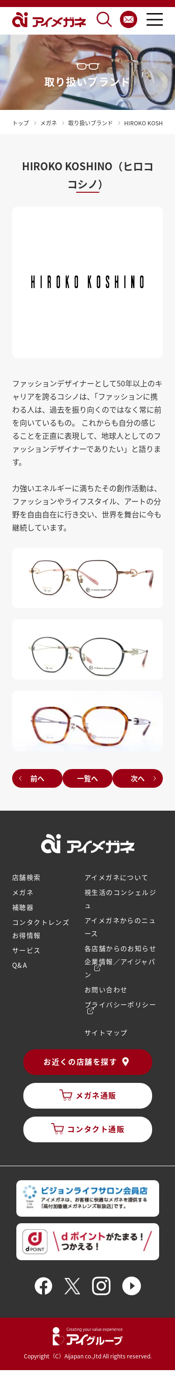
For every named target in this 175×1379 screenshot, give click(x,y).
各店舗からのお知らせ (120, 948)
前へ (37, 778)
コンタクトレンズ (41, 922)
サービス (26, 950)
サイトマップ (105, 1032)
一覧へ (87, 778)
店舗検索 (26, 877)
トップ (20, 123)
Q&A (20, 965)
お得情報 (26, 935)
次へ (138, 778)
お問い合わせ (105, 989)
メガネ (23, 892)
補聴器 (23, 907)
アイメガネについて (116, 877)
